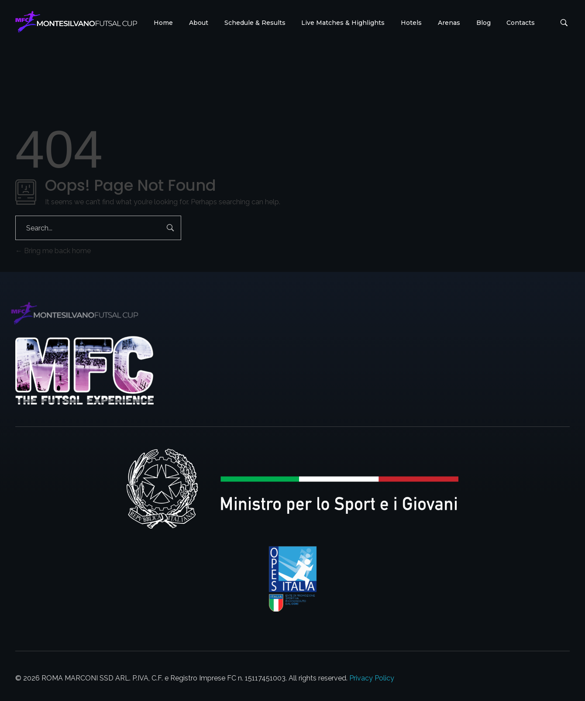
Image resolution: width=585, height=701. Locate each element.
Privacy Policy (371, 678)
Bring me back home (53, 251)
